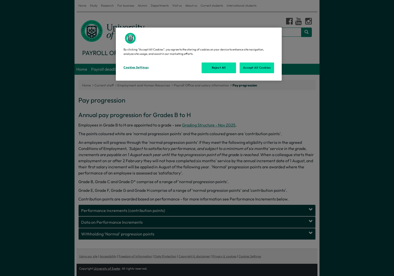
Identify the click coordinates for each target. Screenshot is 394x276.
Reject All (219, 67)
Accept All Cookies (256, 67)
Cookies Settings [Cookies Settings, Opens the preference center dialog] (136, 67)
